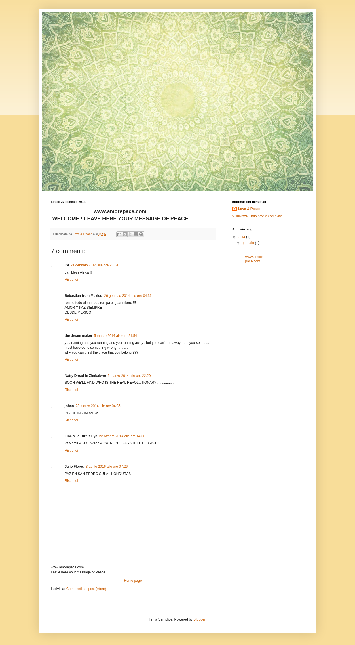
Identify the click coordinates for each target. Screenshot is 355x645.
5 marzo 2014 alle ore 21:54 (115, 336)
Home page (133, 581)
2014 (242, 237)
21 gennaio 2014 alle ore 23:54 (94, 265)
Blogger (199, 619)
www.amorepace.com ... (252, 257)
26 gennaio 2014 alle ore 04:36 (127, 296)
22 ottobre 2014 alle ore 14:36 (122, 436)
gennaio (248, 243)
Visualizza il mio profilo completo (257, 216)
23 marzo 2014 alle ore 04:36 (98, 406)
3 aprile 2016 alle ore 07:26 (107, 467)
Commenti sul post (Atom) (86, 589)
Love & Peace (249, 209)
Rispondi (71, 280)
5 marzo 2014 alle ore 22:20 (129, 376)
